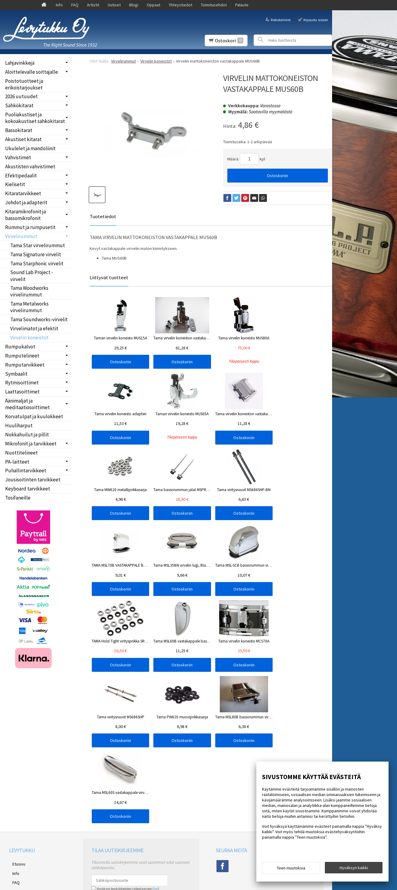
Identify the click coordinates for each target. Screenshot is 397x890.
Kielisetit (15, 184)
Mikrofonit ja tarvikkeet (30, 443)
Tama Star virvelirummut (37, 245)
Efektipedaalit (21, 175)
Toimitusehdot (214, 5)
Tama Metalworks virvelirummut (29, 307)
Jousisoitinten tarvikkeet (32, 479)
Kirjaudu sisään (315, 19)
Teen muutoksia (291, 869)
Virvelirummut (21, 236)
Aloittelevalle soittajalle (31, 72)
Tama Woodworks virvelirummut (29, 291)
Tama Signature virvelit (35, 254)
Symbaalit (16, 374)
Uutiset (114, 5)
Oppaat (153, 5)
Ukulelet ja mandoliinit (30, 148)
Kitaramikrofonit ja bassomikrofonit (25, 215)
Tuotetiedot (103, 216)
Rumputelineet (22, 355)
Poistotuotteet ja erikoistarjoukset (24, 84)
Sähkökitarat (19, 105)
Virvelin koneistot (29, 337)
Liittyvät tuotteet (109, 277)
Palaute (241, 5)
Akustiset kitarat (23, 139)
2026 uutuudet (21, 96)
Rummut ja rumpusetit (30, 227)
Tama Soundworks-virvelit (39, 319)
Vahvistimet (18, 157)
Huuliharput (19, 425)
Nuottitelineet (21, 452)
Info (59, 5)
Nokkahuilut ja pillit (27, 434)
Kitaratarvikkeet (23, 193)
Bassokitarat (18, 130)
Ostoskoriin (277, 175)
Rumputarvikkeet (24, 364)
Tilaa (98, 737)
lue (156, 730)
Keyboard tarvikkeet (27, 488)
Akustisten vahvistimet (30, 166)
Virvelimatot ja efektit (34, 328)
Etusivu (15, 704)
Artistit (93, 5)
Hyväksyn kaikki (354, 869)
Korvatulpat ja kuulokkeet (34, 416)
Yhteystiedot (180, 5)
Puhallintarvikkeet (25, 470)
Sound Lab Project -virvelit (31, 275)
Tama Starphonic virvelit (36, 263)
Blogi (133, 5)
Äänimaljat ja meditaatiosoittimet (27, 404)
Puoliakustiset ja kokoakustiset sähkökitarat (35, 118)
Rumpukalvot (20, 346)
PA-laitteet (17, 461)
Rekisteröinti (281, 19)
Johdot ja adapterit (26, 202)
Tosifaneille (17, 497)
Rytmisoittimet (22, 382)
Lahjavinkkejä (19, 63)
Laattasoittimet (22, 391)
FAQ (74, 5)
